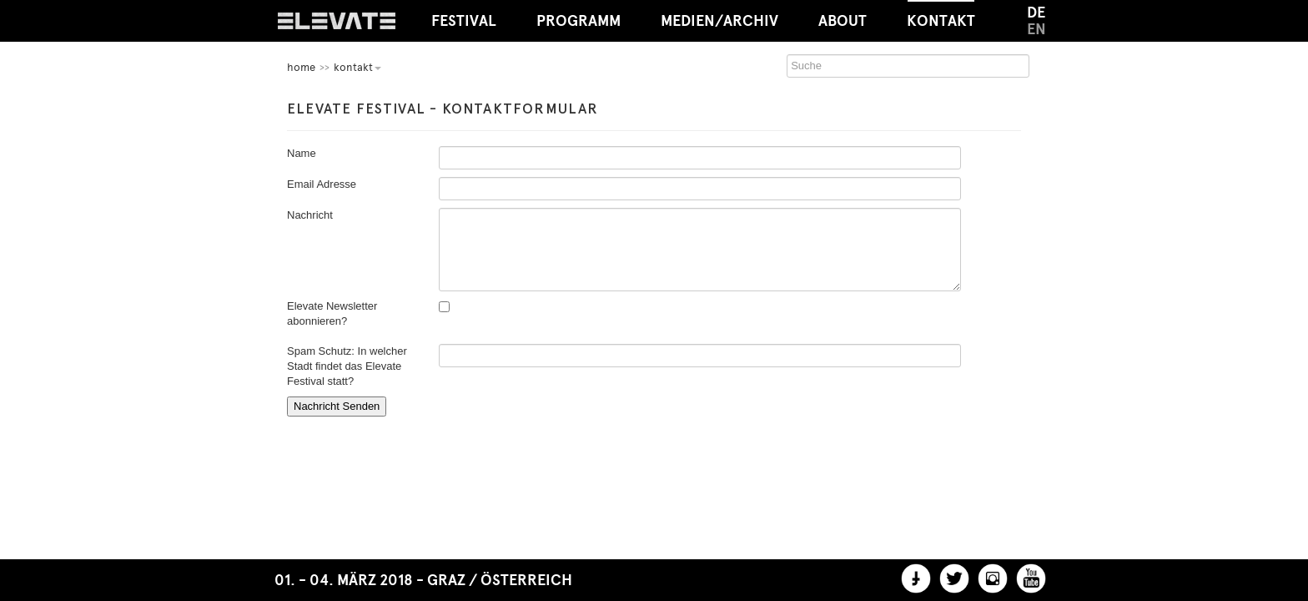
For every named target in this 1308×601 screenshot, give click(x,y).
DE (1036, 12)
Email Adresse (321, 184)
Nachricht (310, 215)
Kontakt (941, 15)
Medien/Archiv (719, 21)
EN (1036, 29)
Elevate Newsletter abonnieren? (332, 313)
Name (301, 153)
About (842, 21)
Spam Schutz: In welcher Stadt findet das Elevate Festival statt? (347, 366)
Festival (463, 21)
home (301, 67)
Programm (578, 21)
